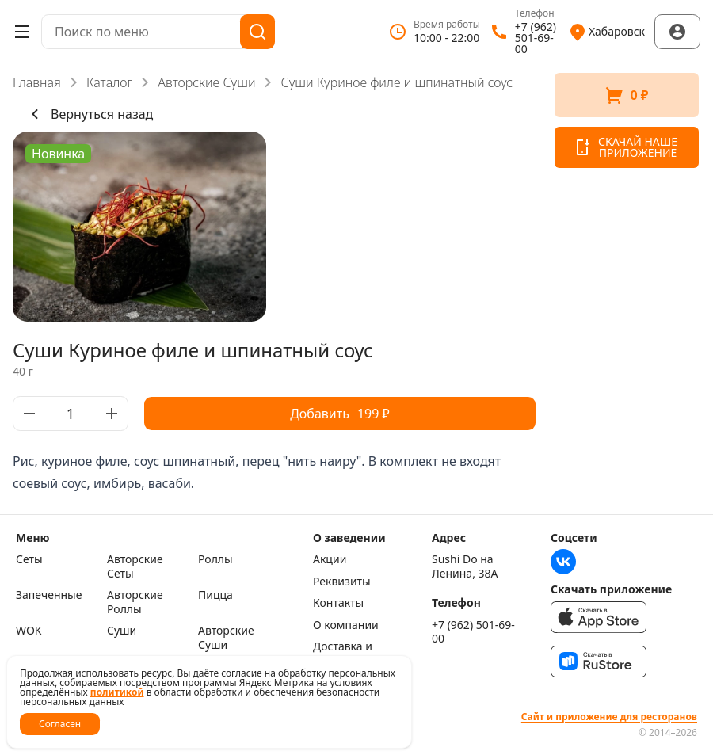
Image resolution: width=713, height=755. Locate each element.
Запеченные (49, 595)
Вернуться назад (89, 114)
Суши (121, 630)
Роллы (215, 559)
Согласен (60, 723)
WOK (28, 630)
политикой (117, 692)
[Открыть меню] (22, 31)
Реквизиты (342, 581)
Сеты (29, 559)
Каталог (109, 82)
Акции (329, 559)
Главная (37, 82)
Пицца (215, 595)
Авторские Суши (206, 82)
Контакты (338, 603)
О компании (346, 625)
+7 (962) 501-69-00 (473, 632)
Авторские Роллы (135, 602)
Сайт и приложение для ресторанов (609, 717)
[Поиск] (257, 31)
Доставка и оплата (342, 653)
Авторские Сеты (135, 566)
